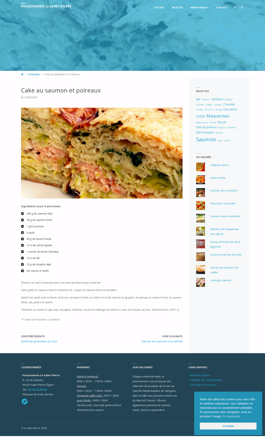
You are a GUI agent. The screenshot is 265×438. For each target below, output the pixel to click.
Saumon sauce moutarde (225, 216)
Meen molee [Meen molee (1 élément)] (202, 122)
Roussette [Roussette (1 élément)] (231, 127)
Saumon (54, 321)
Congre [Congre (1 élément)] (209, 104)
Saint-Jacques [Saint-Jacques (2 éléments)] (205, 132)
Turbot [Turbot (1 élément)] (227, 140)
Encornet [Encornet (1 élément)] (209, 109)
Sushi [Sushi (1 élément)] (220, 140)
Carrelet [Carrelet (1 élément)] (200, 104)
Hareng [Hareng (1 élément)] (218, 109)
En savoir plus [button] (231, 416)
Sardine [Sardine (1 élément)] (219, 132)
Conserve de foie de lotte (226, 254)
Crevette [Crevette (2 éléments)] (229, 104)
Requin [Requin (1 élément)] (221, 127)
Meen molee (218, 177)
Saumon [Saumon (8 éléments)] (206, 139)
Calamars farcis (219, 165)
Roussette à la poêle (223, 203)
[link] (234, 7)
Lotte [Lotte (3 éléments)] (200, 116)
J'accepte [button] (228, 426)
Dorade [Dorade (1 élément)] (199, 109)
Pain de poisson (35, 321)
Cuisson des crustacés (224, 190)
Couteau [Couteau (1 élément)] (218, 104)
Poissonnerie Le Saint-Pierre (47, 6)
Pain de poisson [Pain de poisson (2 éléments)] (206, 127)
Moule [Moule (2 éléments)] (222, 122)
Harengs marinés (220, 280)
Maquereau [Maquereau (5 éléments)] (217, 116)
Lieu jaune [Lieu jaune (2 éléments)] (230, 109)
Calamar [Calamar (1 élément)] (228, 99)
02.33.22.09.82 (37, 391)
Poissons (33, 74)
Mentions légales (200, 377)
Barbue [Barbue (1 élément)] (205, 99)
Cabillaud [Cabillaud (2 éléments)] (217, 99)
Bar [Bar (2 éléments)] (198, 99)
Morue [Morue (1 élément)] (213, 122)
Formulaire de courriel (203, 386)
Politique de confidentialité (206, 382)
